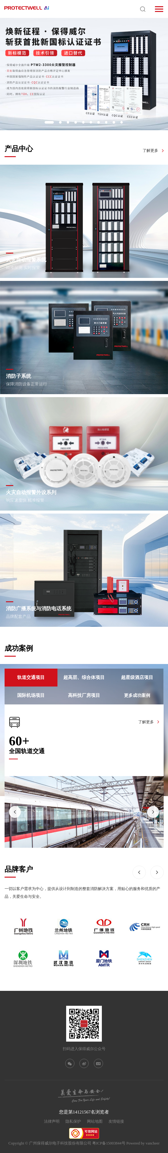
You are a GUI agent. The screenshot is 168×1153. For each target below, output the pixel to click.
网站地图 (95, 1121)
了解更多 (150, 151)
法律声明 (52, 1121)
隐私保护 (73, 1121)
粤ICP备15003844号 (108, 1143)
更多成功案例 (137, 695)
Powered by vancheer (143, 1143)
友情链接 (116, 1121)
